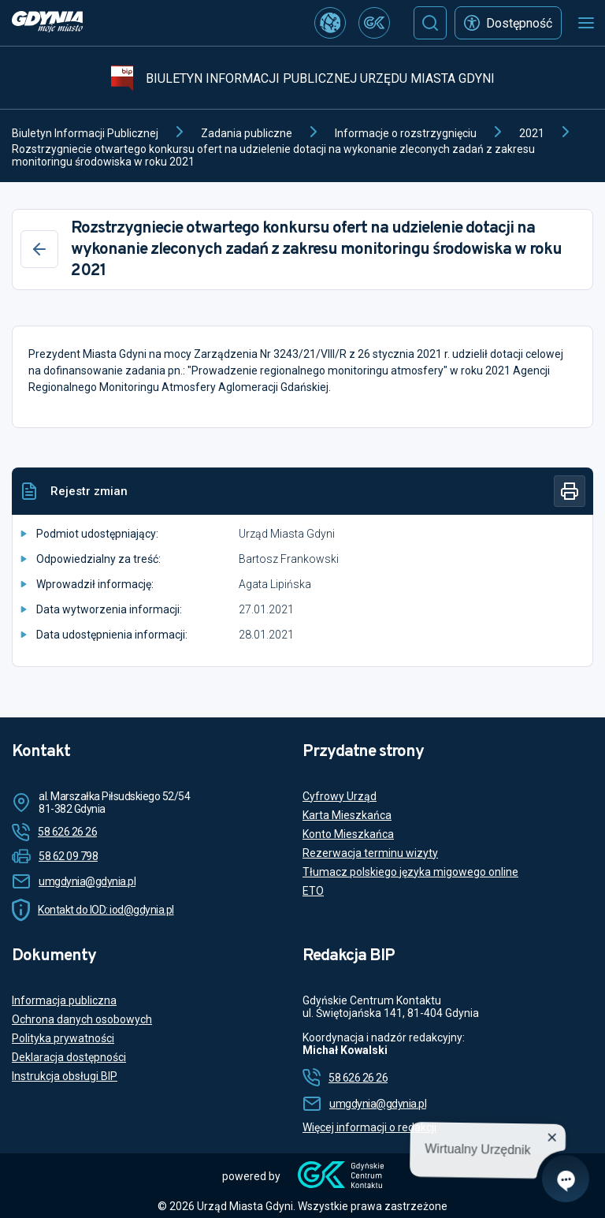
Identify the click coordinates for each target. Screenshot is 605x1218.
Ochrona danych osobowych (82, 1019)
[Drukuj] (569, 491)
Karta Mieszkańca (347, 815)
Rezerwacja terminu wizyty (370, 853)
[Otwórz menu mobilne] (586, 22)
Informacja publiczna (64, 1000)
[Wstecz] (39, 249)
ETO (313, 891)
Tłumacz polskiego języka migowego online (410, 872)
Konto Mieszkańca (348, 834)
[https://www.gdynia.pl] (47, 23)
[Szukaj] (430, 22)
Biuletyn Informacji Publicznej (85, 133)
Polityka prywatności (63, 1038)
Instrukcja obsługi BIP (64, 1076)
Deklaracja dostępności (69, 1057)
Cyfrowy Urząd (339, 796)
